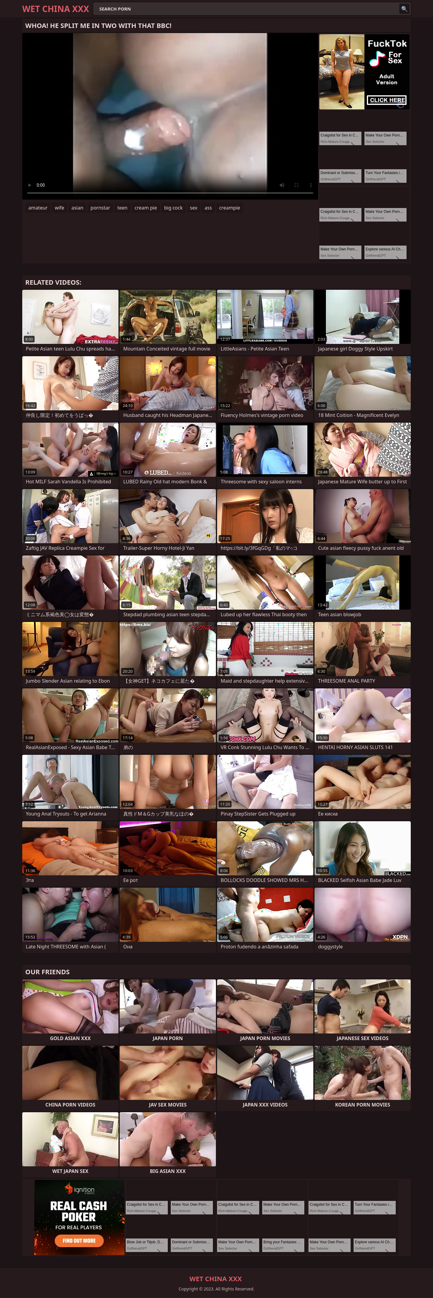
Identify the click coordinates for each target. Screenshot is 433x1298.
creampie (229, 207)
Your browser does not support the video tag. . (170, 116)
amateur (38, 207)
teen (122, 207)
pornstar (100, 207)
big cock (173, 207)
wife (59, 207)
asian (77, 207)
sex (194, 207)
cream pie (146, 207)
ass (208, 207)
